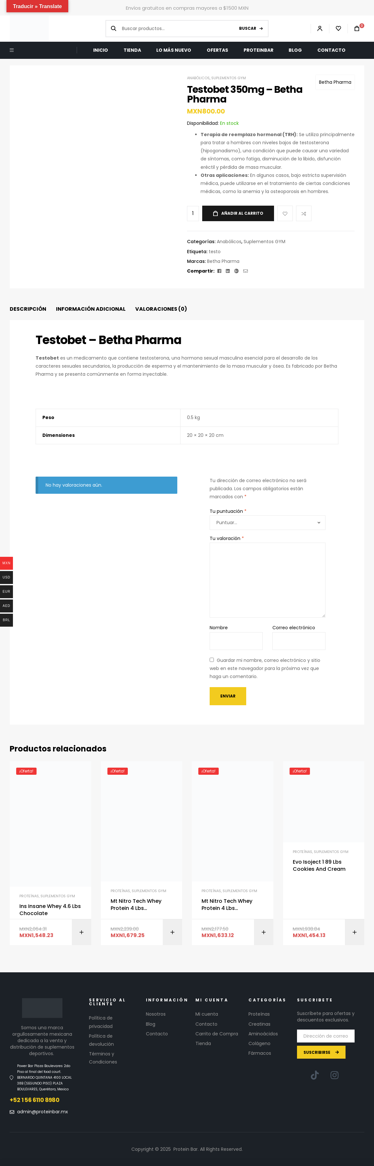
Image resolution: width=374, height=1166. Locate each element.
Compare (304, 213)
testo (215, 251)
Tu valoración (227, 538)
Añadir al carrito (242, 213)
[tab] (28, 309)
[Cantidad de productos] (193, 213)
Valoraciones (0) (161, 309)
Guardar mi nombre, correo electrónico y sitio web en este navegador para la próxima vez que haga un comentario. (265, 668)
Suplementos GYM (228, 78)
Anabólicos (198, 78)
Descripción (28, 309)
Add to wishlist (285, 213)
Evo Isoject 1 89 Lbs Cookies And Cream (319, 865)
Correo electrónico (293, 627)
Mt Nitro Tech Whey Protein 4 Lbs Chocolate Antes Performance (136, 905)
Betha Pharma (335, 82)
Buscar (247, 28)
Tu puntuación (228, 511)
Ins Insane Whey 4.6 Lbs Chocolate (50, 910)
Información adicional (91, 309)
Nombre (219, 627)
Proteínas (29, 896)
